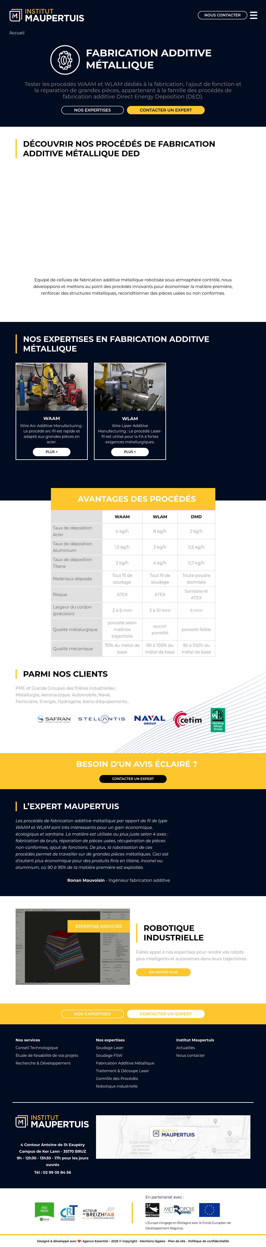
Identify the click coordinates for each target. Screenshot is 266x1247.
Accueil (17, 32)
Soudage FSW (109, 1055)
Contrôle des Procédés (117, 1078)
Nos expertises (92, 110)
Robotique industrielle (117, 1086)
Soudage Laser (110, 1048)
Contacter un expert (166, 110)
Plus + (52, 452)
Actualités (185, 1048)
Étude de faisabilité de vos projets (47, 1055)
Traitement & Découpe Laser (122, 1071)
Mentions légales (152, 1241)
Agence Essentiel (95, 1241)
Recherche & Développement (43, 1063)
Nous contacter (222, 15)
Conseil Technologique (37, 1048)
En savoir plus (163, 972)
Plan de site (176, 1241)
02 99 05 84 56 (57, 1172)
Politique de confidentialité (208, 1241)
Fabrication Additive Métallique (125, 1063)
